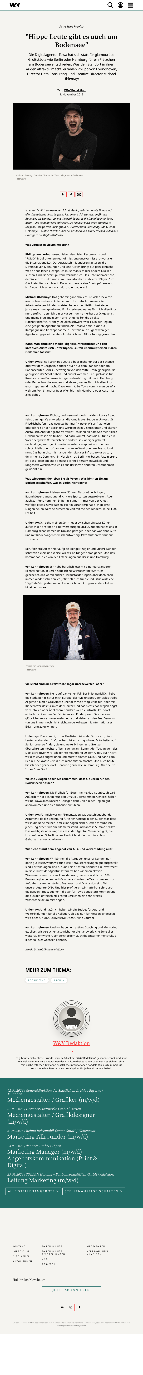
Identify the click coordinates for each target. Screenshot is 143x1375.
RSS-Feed (49, 1264)
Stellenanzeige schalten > (93, 1191)
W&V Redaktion (75, 90)
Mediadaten (96, 1246)
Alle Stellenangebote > (33, 1191)
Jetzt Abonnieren (71, 1290)
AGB (45, 1259)
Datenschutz (52, 1246)
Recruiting (37, 980)
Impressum (21, 1251)
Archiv (59, 980)
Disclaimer (21, 1256)
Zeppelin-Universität (100, 419)
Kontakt (19, 1246)
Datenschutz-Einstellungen (53, 1253)
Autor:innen (22, 1261)
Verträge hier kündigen (98, 1253)
